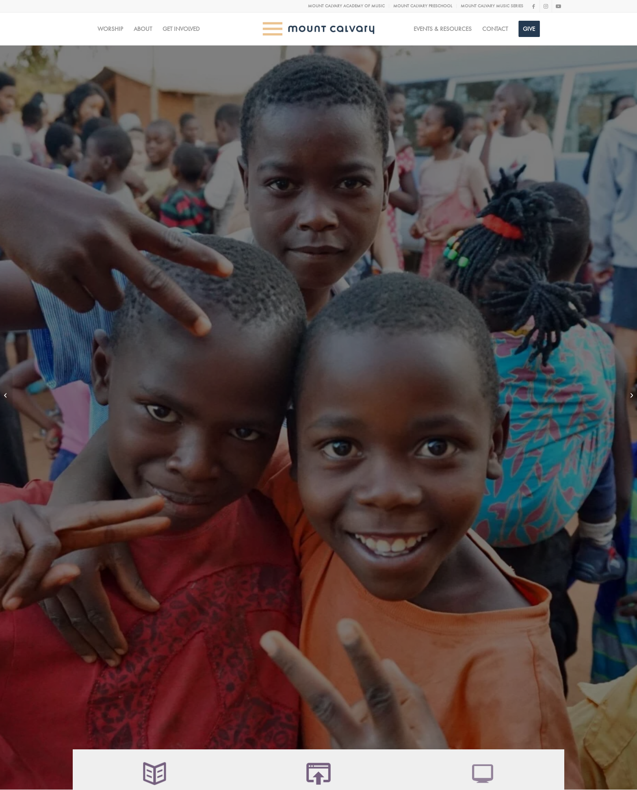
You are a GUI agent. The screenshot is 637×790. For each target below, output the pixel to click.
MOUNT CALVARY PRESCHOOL (422, 6)
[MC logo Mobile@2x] (319, 29)
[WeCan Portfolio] (6, 395)
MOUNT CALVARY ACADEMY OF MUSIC (346, 6)
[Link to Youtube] (558, 6)
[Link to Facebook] (534, 6)
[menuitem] (346, 6)
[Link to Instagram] (546, 6)
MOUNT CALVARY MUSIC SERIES (492, 6)
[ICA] (630, 395)
